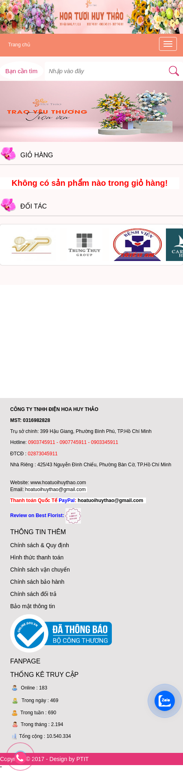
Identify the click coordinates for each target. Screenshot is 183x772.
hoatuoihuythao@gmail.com (55, 489)
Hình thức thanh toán (36, 557)
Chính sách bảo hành (37, 581)
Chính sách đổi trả (33, 594)
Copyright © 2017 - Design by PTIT (44, 759)
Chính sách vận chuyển (40, 569)
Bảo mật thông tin (32, 606)
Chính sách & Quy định (39, 545)
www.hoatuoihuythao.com (58, 482)
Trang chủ (19, 45)
